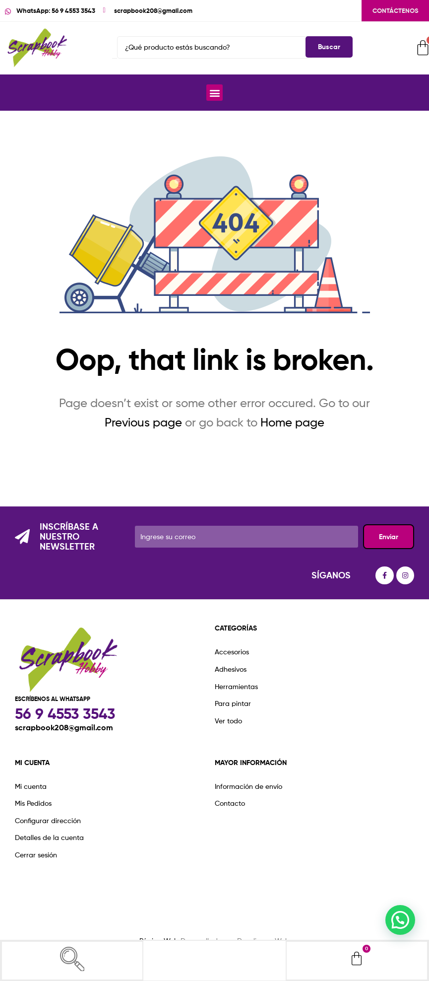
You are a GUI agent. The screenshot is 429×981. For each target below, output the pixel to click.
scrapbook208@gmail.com (64, 727)
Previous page (143, 422)
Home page (292, 422)
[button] (214, 92)
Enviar (388, 536)
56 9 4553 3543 (65, 713)
